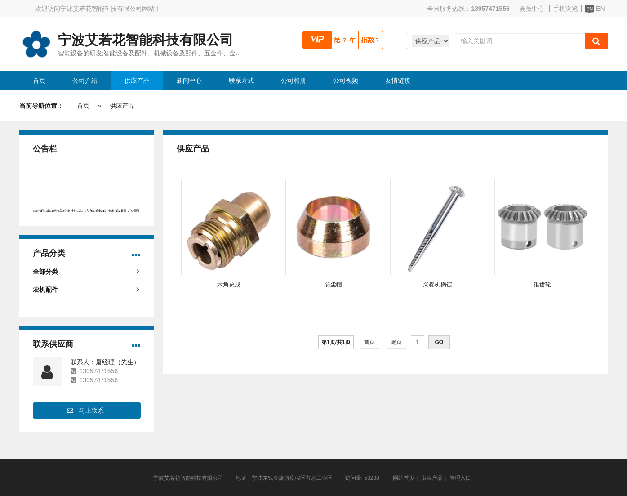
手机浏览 (565, 8)
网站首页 (403, 478)
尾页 (397, 342)
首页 (83, 105)
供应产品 (122, 105)
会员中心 (531, 8)
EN (595, 8)
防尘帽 (333, 284)
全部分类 (45, 271)
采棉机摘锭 (437, 284)
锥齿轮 (542, 284)
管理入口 (460, 478)
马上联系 (91, 410)
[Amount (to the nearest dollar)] (520, 41)
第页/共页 (336, 342)
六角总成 (228, 284)
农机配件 (45, 289)
